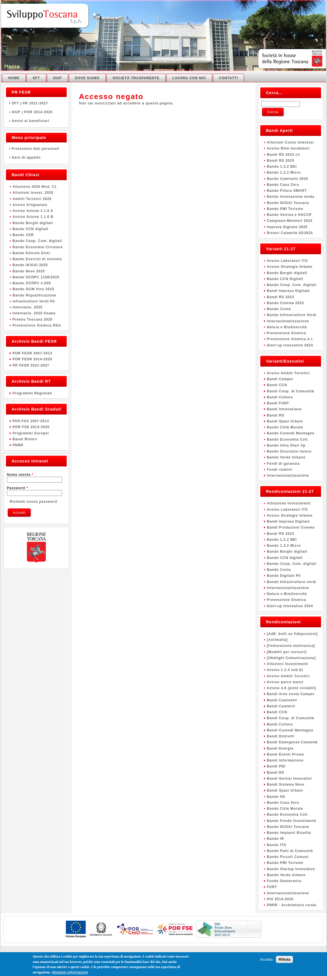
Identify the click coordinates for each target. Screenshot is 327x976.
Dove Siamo (87, 78)
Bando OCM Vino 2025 (33, 289)
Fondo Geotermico (284, 881)
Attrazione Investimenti (289, 503)
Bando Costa (279, 309)
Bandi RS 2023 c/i (283, 155)
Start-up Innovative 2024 (290, 345)
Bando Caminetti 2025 (287, 179)
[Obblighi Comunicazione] (291, 658)
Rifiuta (284, 960)
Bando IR (275, 839)
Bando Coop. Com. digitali (37, 241)
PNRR (17, 445)
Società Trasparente (136, 78)
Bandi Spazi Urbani (285, 421)
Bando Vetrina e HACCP (289, 215)
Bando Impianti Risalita (289, 833)
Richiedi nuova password (33, 502)
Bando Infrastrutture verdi (291, 582)
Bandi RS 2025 (280, 161)
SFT (36, 78)
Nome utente (20, 475)
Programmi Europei (30, 433)
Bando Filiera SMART (287, 191)
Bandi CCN (277, 385)
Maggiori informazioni (70, 973)
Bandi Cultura (280, 397)
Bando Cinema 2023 (285, 303)
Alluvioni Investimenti (287, 664)
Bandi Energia (280, 748)
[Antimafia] (277, 640)
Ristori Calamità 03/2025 (290, 233)
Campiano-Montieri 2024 (290, 221)
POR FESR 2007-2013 (32, 353)
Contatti (228, 78)
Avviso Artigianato (29, 205)
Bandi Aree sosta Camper (291, 694)
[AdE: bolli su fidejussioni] (292, 634)
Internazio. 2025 (27, 307)
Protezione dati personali (36, 148)
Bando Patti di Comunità (290, 851)
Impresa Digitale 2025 (287, 227)
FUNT (272, 887)
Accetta (266, 960)
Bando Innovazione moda (290, 197)
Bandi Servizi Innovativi (289, 779)
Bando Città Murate (285, 427)
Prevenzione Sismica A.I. (290, 339)
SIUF (57, 78)
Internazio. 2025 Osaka (33, 313)
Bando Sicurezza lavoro (289, 451)
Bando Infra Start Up (286, 445)
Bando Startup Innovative (291, 869)
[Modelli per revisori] (287, 652)
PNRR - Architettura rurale (291, 905)
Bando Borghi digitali (32, 223)
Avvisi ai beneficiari (36, 121)
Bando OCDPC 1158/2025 (35, 277)
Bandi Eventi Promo (285, 754)
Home (14, 78)
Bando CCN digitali (30, 229)
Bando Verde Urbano (286, 457)
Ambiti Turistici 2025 (31, 199)
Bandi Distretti (280, 736)
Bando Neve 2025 (28, 271)
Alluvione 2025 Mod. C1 (34, 187)
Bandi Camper (280, 379)
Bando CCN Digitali (285, 279)
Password (17, 488)
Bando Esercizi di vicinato (37, 259)
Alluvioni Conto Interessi (290, 142)
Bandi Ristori (24, 439)
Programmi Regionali (32, 393)
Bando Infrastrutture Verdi (291, 315)
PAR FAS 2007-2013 (30, 421)
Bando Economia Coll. (288, 439)
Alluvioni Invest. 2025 (32, 193)
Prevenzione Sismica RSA (36, 325)
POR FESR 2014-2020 (32, 359)
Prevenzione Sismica (286, 333)
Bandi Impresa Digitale (288, 291)
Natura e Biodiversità (287, 327)
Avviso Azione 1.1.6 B (32, 217)
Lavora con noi (189, 78)
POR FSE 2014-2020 (30, 427)
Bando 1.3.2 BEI (282, 167)
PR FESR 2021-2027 (30, 365)
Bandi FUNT (278, 403)
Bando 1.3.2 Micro (284, 172)
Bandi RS (275, 415)
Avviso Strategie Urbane (290, 267)
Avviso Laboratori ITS (287, 261)
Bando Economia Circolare (37, 247)
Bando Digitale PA (284, 576)
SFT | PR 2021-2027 (36, 103)
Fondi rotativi (279, 470)
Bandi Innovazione (284, 409)
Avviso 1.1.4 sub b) (285, 670)
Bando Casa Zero (283, 185)
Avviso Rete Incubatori (288, 148)
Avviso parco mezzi (285, 682)
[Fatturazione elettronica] (291, 646)
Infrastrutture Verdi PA (33, 301)
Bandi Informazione (285, 760)
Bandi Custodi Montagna (290, 730)
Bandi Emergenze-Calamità (292, 742)
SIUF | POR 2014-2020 (36, 112)
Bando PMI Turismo (285, 209)
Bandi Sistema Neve (286, 784)
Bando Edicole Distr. (31, 253)
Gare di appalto (36, 157)
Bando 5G (276, 797)
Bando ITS (276, 845)
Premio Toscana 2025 (32, 319)
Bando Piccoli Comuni (288, 857)
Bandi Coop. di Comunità (290, 391)
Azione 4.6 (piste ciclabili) (291, 688)
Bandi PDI (276, 766)
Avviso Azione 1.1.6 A (32, 211)
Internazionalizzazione (288, 321)
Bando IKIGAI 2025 (30, 265)
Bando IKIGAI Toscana (288, 203)
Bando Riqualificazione (34, 295)
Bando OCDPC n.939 (31, 283)
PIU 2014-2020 (280, 899)
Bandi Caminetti (282, 700)
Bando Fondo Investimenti (291, 821)
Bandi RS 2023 (280, 297)
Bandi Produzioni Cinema (291, 527)
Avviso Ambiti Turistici (288, 373)
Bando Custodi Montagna (290, 433)
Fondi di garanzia (283, 464)
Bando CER (23, 235)
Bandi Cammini (281, 706)
